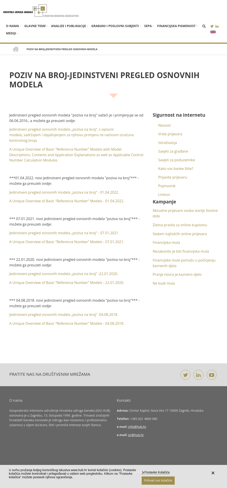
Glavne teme (35, 26)
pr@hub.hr (136, 435)
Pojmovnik (167, 185)
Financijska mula (166, 242)
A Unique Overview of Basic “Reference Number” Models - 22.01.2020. (66, 282)
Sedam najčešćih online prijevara (180, 233)
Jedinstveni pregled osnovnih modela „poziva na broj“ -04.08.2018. (63, 314)
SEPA (148, 26)
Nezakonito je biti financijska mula (181, 251)
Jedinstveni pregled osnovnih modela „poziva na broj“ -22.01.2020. (63, 273)
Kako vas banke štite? (176, 168)
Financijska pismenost (176, 26)
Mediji (11, 33)
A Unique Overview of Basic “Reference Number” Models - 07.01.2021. (66, 241)
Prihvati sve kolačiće (158, 480)
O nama (12, 26)
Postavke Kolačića (156, 472)
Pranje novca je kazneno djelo (177, 274)
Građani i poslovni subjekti (115, 26)
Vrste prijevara (170, 134)
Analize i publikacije (68, 26)
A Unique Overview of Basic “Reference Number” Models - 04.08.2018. (66, 323)
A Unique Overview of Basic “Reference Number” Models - (66, 201)
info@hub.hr (137, 427)
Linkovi (164, 194)
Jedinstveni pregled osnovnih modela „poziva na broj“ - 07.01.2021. (64, 232)
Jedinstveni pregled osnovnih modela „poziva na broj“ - (64, 192)
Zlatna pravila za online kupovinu (180, 224)
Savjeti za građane (173, 151)
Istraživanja (167, 142)
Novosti (164, 125)
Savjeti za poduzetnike (176, 159)
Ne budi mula (164, 283)
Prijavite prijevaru (172, 177)
